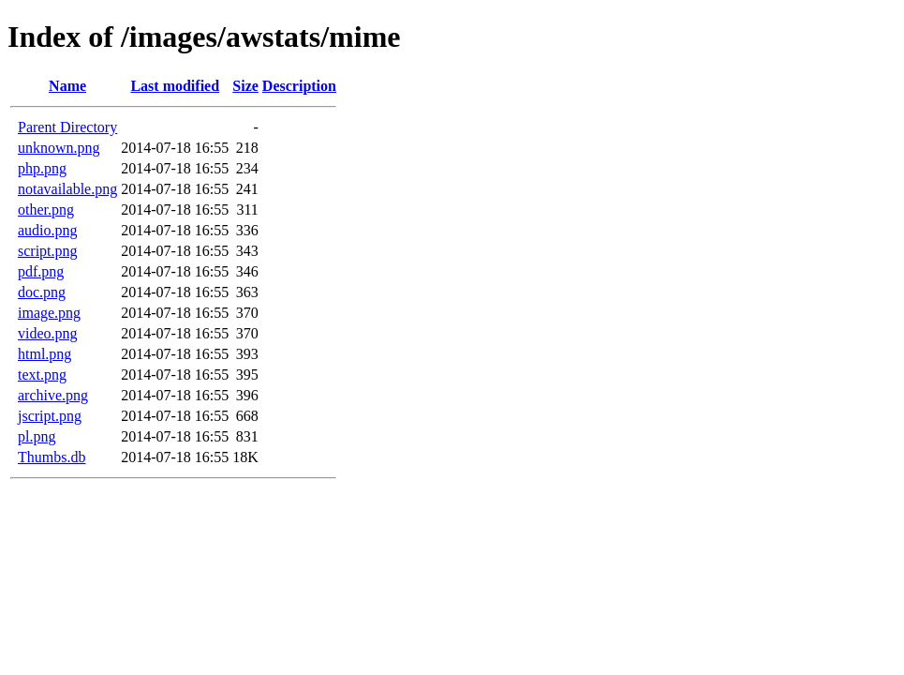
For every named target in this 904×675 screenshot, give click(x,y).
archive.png (53, 395)
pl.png (36, 436)
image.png (49, 313)
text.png (42, 374)
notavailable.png (67, 189)
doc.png (42, 292)
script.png (48, 251)
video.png (48, 333)
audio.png (48, 230)
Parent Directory (67, 127)
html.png (44, 354)
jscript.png (50, 416)
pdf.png (41, 271)
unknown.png (59, 148)
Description (299, 86)
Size (245, 86)
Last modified (174, 86)
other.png (46, 210)
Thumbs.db (51, 457)
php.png (42, 168)
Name (67, 86)
